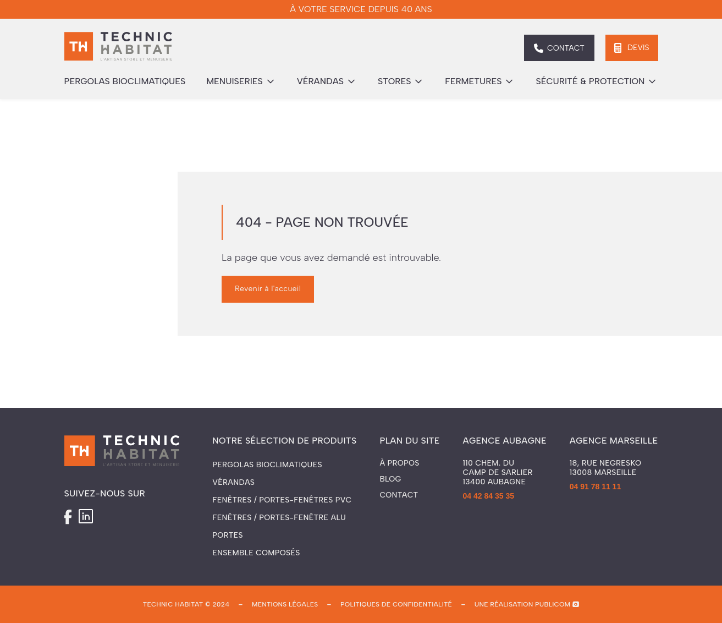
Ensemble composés (256, 553)
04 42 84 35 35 (488, 495)
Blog (390, 479)
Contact (398, 495)
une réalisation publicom (523, 604)
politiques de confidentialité (396, 604)
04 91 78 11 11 (595, 486)
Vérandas (233, 482)
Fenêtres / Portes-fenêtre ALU (279, 517)
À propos (399, 463)
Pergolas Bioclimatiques (267, 464)
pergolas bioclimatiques (125, 81)
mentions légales (285, 604)
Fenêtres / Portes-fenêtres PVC (281, 500)
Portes (227, 535)
